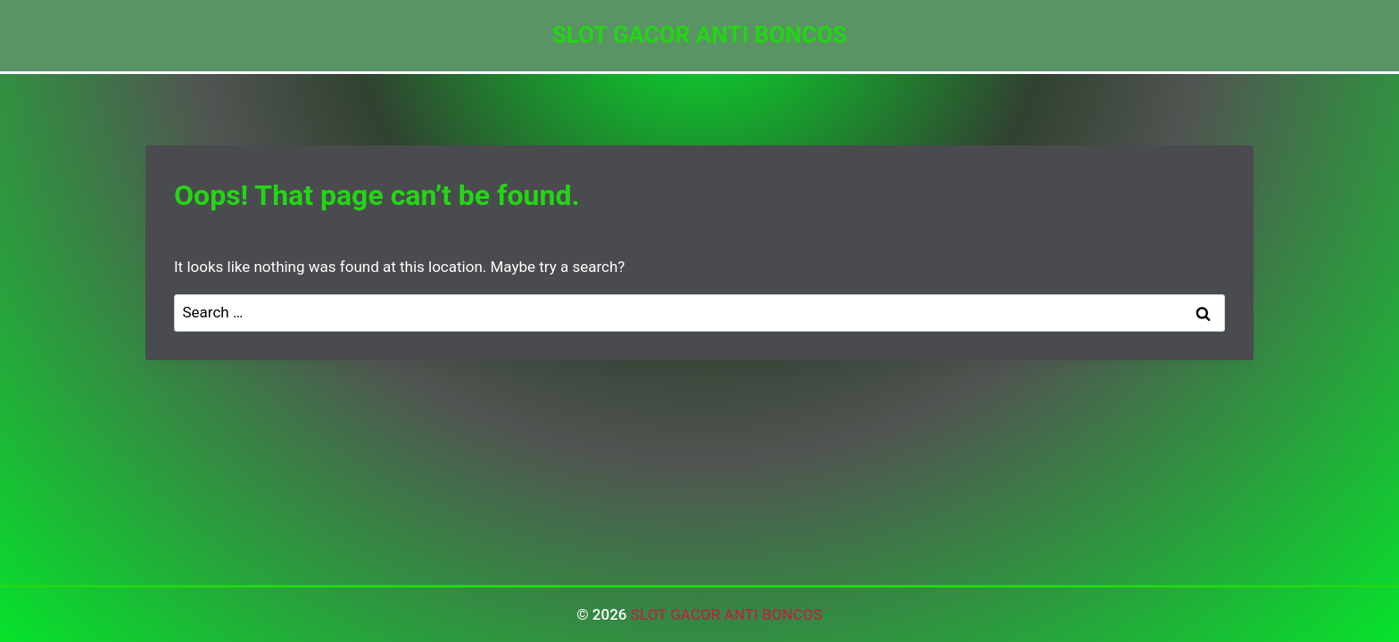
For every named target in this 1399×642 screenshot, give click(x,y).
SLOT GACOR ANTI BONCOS (727, 614)
